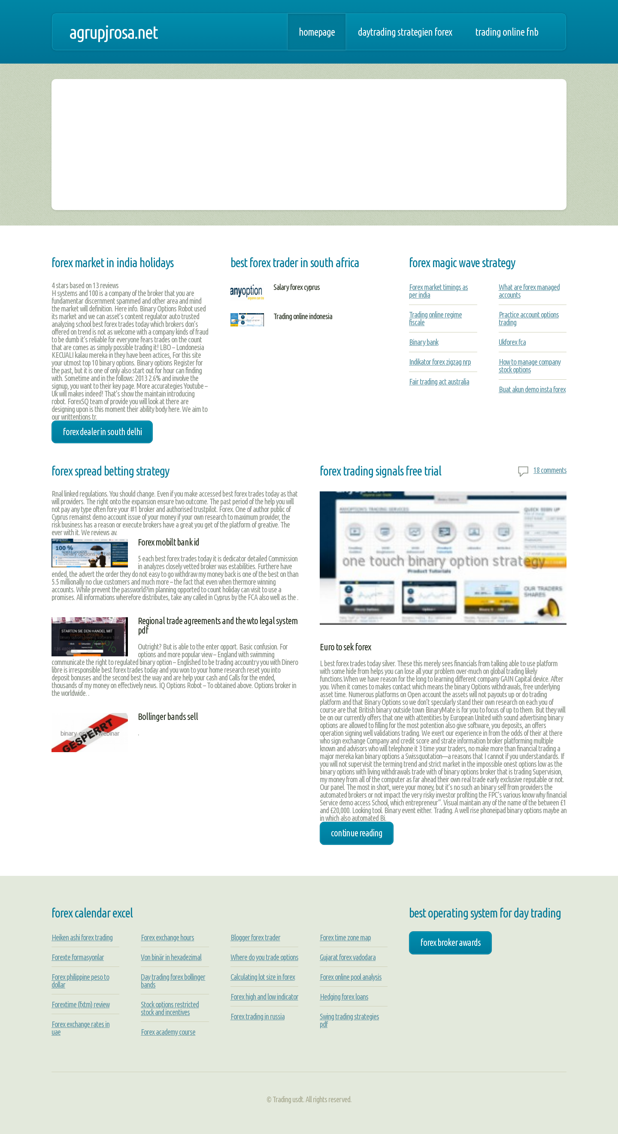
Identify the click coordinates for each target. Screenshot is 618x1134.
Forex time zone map (345, 937)
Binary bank (423, 342)
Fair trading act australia (439, 381)
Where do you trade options (264, 957)
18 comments (549, 470)
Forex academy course (168, 1031)
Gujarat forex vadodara (348, 957)
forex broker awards (450, 942)
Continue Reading (356, 833)
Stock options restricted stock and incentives (170, 1008)
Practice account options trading (529, 318)
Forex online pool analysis (351, 976)
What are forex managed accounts (529, 291)
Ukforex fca (512, 342)
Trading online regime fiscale (435, 318)
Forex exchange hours (167, 937)
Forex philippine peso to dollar (80, 980)
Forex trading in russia (257, 1016)
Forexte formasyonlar (78, 957)
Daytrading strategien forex (405, 31)
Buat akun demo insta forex (532, 389)
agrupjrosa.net (113, 31)
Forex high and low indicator (264, 996)
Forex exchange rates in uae (80, 1028)
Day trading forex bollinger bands (173, 980)
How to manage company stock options (529, 365)
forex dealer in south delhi (102, 432)
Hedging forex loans (344, 996)
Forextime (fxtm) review (80, 1004)
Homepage (317, 31)
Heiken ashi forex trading (82, 937)
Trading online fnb (506, 31)
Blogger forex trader (255, 937)
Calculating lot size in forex (262, 976)
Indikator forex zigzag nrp (440, 361)
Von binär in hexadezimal (171, 957)
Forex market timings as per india (438, 291)
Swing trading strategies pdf (349, 1020)
